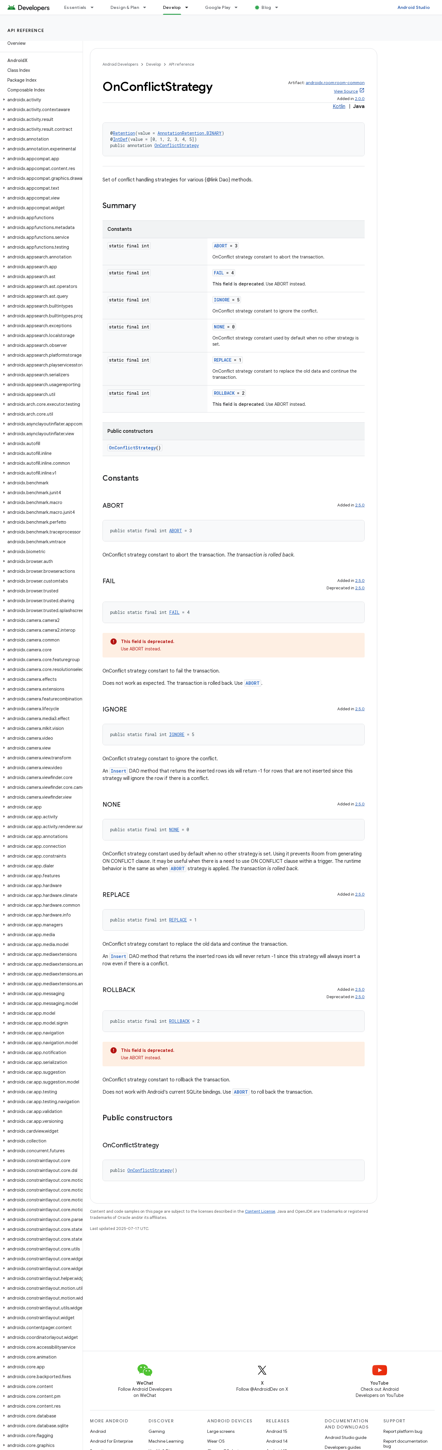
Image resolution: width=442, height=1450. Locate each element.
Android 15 (276, 1431)
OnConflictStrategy (176, 145)
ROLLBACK (224, 393)
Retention (124, 133)
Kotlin (339, 106)
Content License (260, 1211)
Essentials (75, 7)
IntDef (120, 139)
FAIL (219, 273)
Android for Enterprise (111, 1441)
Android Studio (413, 7)
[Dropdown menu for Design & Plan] (147, 7)
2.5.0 (360, 505)
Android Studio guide (345, 1437)
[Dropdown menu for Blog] (279, 7)
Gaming (157, 1431)
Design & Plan (124, 7)
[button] (40, 100)
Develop (153, 64)
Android (98, 1431)
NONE (219, 327)
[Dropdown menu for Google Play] (239, 7)
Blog (266, 7)
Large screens (221, 1431)
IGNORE (222, 300)
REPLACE (222, 360)
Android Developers (120, 64)
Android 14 (277, 1441)
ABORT (220, 246)
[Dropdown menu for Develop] (189, 7)
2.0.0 (360, 98)
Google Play (218, 7)
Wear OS (216, 1441)
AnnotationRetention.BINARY (189, 133)
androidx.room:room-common (335, 82)
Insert (118, 771)
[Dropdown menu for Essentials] (95, 7)
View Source (346, 91)
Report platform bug (402, 1431)
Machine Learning (166, 1441)
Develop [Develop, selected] (172, 7)
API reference (26, 30)
